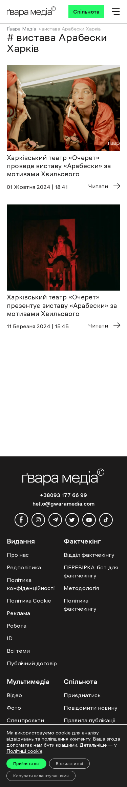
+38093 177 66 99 (63, 495)
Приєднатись (82, 695)
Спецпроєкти (25, 720)
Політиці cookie (24, 751)
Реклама (18, 613)
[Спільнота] (86, 11)
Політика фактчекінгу (80, 604)
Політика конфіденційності (31, 584)
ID (10, 638)
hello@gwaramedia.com (63, 503)
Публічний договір (32, 663)
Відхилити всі (69, 764)
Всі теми (18, 650)
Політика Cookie (29, 600)
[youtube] (89, 520)
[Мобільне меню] (115, 11)
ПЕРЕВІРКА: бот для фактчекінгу (91, 571)
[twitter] (72, 520)
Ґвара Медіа (21, 28)
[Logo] (31, 11)
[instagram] (38, 520)
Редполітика (24, 567)
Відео (14, 695)
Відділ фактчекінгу (89, 554)
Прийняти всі (26, 764)
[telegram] (55, 520)
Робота (16, 625)
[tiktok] (106, 520)
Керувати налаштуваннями (41, 776)
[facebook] (21, 520)
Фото (14, 707)
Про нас (18, 554)
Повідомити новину (91, 707)
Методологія (81, 588)
